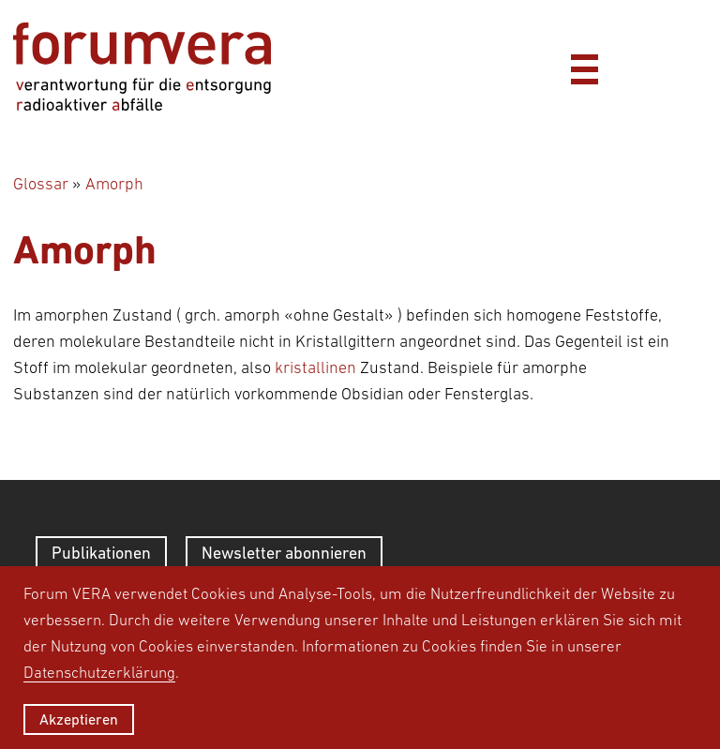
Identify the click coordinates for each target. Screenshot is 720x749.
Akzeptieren (78, 719)
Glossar (40, 183)
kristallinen (315, 367)
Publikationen (101, 552)
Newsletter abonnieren (284, 552)
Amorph (114, 183)
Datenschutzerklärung (99, 672)
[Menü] (584, 66)
